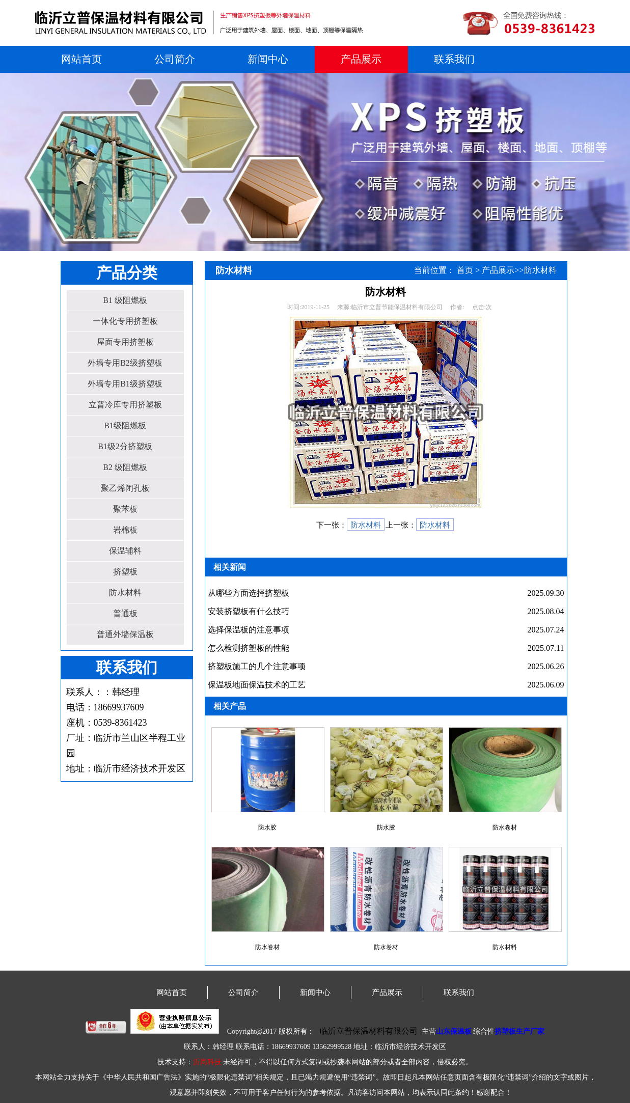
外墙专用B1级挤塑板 (125, 383)
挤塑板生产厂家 (519, 1031)
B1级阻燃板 (125, 425)
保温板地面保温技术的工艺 (257, 684)
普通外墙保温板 (125, 634)
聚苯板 (125, 509)
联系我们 (454, 59)
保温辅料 (125, 550)
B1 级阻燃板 (125, 300)
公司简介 (174, 59)
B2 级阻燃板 (125, 467)
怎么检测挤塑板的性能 (248, 648)
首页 (465, 270)
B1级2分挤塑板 (125, 446)
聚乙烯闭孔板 (125, 488)
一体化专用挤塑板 (125, 321)
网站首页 (81, 59)
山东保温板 (454, 1031)
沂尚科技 (207, 1062)
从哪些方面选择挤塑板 (248, 593)
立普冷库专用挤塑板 (125, 404)
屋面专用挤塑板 (125, 342)
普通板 (125, 613)
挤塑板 (125, 571)
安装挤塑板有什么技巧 (248, 611)
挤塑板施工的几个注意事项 (257, 666)
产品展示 (361, 59)
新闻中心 (268, 59)
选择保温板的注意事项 (248, 629)
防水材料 (125, 592)
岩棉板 (125, 530)
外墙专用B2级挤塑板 (125, 363)
